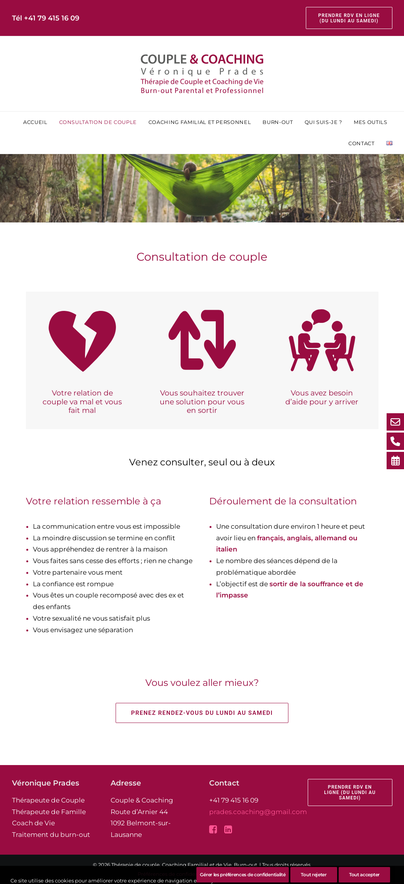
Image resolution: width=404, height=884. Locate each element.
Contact (361, 143)
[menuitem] (349, 18)
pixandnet (253, 874)
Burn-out (278, 122)
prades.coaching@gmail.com (258, 812)
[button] (213, 831)
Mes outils (370, 122)
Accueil (35, 122)
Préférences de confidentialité (175, 874)
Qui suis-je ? (323, 122)
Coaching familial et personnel (199, 122)
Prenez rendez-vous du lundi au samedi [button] (202, 712)
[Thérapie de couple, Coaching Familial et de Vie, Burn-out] (202, 73)
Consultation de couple (98, 122)
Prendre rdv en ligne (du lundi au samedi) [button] (350, 792)
